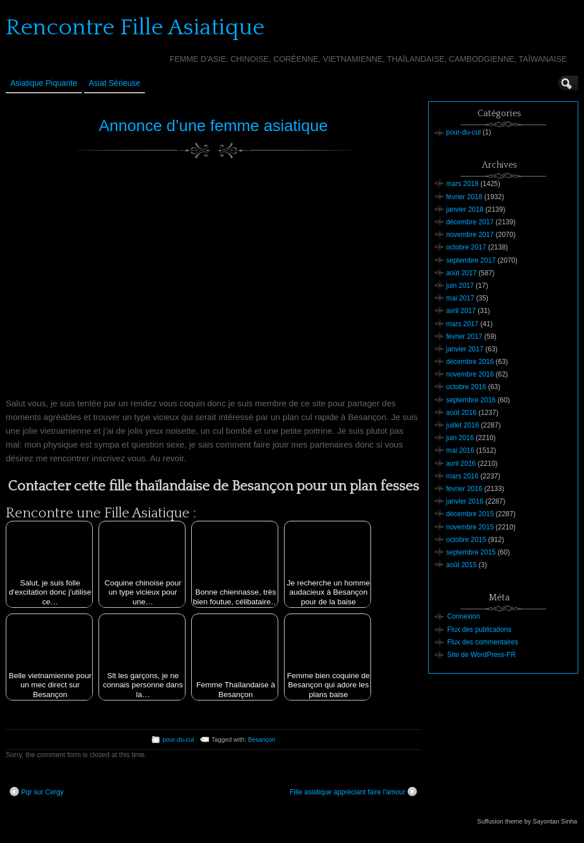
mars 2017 (462, 324)
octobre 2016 (466, 387)
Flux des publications (479, 630)
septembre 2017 (471, 260)
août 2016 (461, 413)
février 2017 (464, 337)
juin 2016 (460, 438)
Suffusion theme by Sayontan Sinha (527, 821)
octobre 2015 (466, 540)
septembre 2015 (471, 552)
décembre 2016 (470, 362)
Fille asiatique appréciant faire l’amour (353, 791)
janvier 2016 (464, 501)
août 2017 (461, 273)
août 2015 (461, 565)
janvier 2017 (464, 349)
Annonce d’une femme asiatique (212, 125)
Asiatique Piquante (43, 83)
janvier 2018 (464, 209)
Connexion (463, 616)
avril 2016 (461, 464)
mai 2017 (460, 298)
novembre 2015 (470, 527)
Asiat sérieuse (114, 83)
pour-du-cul (178, 739)
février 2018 (464, 197)
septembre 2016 (471, 400)
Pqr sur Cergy (37, 791)
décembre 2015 (470, 514)
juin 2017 (460, 286)
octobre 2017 (466, 247)
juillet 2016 (462, 425)
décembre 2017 (470, 222)
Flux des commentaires (482, 642)
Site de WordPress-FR (481, 655)
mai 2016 (460, 450)
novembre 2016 (470, 374)
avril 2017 (461, 311)
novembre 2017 (470, 235)
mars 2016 (462, 476)
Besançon (261, 739)
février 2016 (464, 489)
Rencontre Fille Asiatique (135, 27)
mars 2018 (462, 184)
